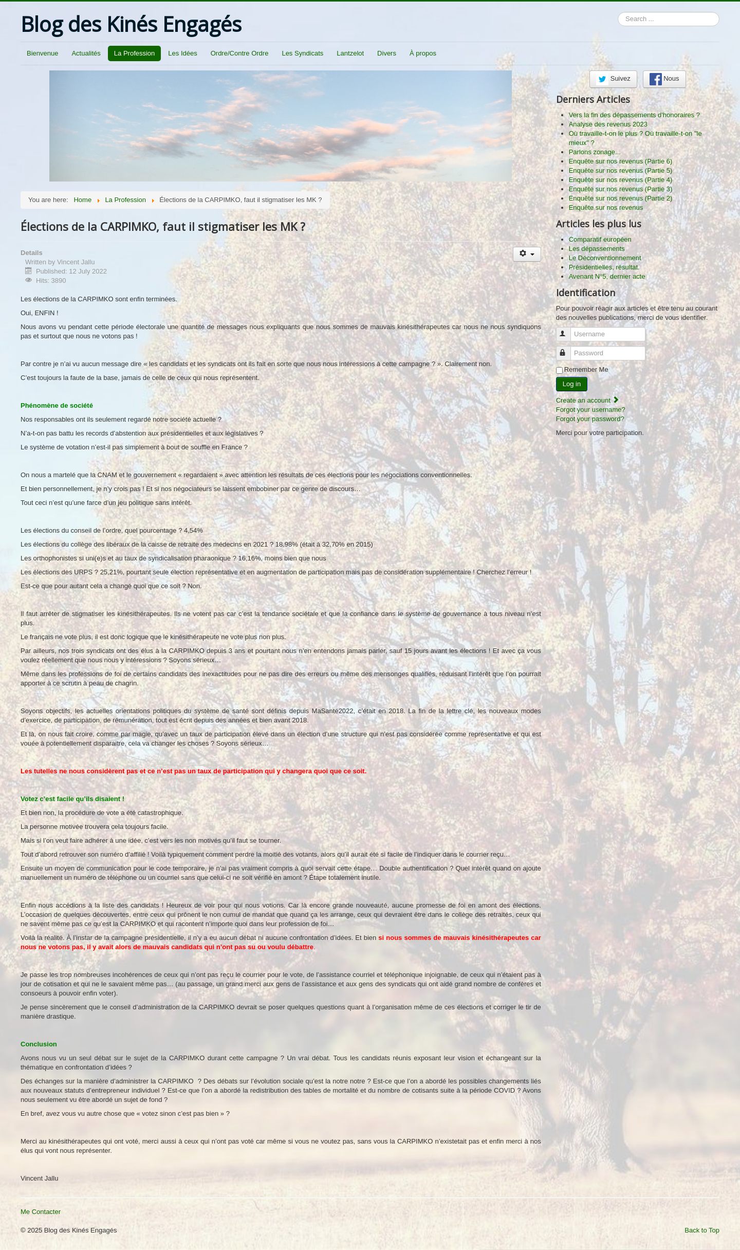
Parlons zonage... (595, 152)
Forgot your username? (590, 409)
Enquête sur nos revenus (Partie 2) (621, 198)
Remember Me (586, 369)
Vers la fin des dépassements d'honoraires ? (634, 115)
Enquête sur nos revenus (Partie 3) (621, 189)
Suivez (613, 79)
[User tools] (527, 254)
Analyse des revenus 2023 (608, 124)
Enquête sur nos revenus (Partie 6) (621, 161)
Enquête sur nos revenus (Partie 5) (621, 170)
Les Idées (182, 53)
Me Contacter (41, 1212)
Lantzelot (350, 53)
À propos (423, 53)
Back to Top (701, 1230)
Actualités (85, 53)
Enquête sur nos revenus (606, 207)
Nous (664, 79)
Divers (386, 53)
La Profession (134, 53)
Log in (572, 384)
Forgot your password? (590, 419)
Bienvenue (42, 53)
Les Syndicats (302, 53)
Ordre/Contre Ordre (240, 53)
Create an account (588, 400)
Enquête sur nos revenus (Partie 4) (621, 180)
